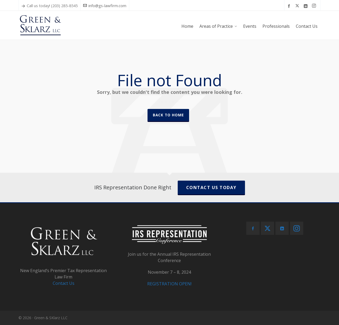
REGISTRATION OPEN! (169, 284)
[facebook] (289, 6)
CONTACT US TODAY (211, 187)
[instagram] (315, 6)
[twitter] (298, 6)
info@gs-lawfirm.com (104, 5)
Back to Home (168, 114)
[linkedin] (306, 6)
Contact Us (63, 283)
